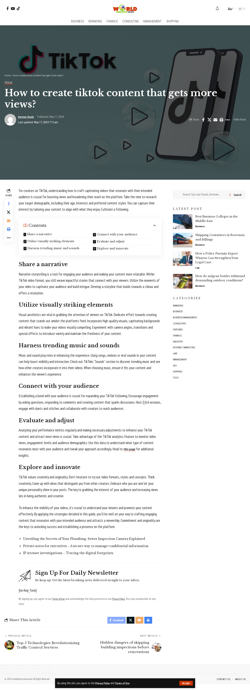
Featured (178, 333)
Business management (186, 320)
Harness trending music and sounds (54, 248)
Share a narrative (40, 234)
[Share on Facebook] (203, 120)
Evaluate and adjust (111, 241)
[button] (186, 683)
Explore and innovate (113, 248)
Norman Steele (27, 117)
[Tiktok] (18, 8)
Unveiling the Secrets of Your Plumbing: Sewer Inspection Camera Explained (92, 539)
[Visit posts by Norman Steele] (10, 120)
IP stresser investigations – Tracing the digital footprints (74, 558)
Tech (8, 82)
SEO (175, 370)
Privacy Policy (103, 683)
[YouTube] (13, 8)
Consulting (179, 326)
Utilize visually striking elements (51, 241)
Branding (178, 308)
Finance (177, 339)
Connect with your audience (117, 234)
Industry (178, 345)
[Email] (215, 120)
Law (197, 265)
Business (200, 224)
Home (7, 75)
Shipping (178, 376)
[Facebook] (7, 8)
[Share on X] (209, 120)
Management (180, 364)
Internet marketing (184, 351)
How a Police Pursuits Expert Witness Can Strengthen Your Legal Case (217, 256)
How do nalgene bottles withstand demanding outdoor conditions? (218, 278)
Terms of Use (123, 683)
